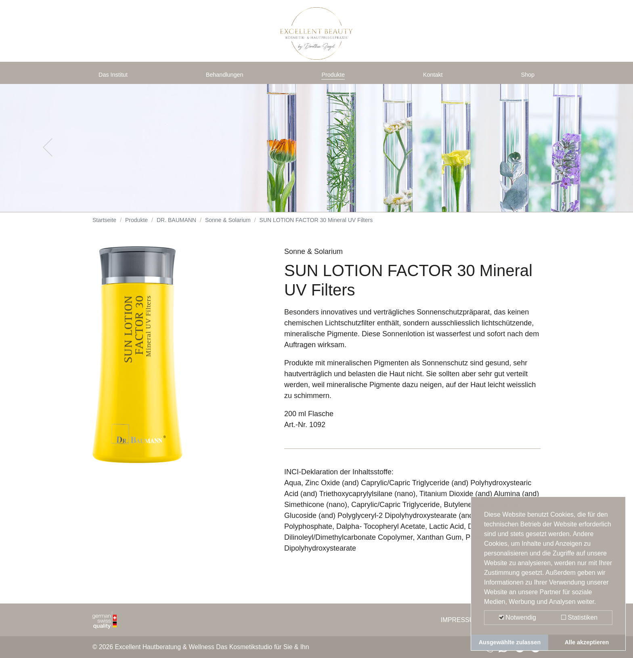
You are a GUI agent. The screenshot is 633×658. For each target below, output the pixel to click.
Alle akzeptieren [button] (587, 642)
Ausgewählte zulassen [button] (510, 642)
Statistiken (579, 617)
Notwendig (517, 617)
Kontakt (434, 77)
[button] (47, 153)
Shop (526, 77)
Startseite (104, 226)
